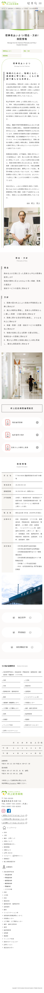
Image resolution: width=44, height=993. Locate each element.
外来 (5, 832)
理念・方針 (27, 51)
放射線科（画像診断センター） (11, 702)
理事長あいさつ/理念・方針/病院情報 (26, 8)
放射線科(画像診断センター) (13, 915)
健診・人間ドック (9, 838)
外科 (4, 686)
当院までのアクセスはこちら (14, 815)
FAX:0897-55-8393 (11, 806)
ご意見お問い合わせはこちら (14, 819)
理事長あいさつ (7, 51)
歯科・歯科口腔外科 (31, 708)
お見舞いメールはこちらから (14, 823)
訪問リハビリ (8, 944)
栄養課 (5, 719)
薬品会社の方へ (9, 947)
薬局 (4, 714)
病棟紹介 (7, 858)
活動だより (7, 850)
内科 (4, 680)
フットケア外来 (8, 725)
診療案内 (10, 8)
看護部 (27, 719)
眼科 (4, 697)
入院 (5, 835)
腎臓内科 (8, 886)
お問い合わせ (8, 853)
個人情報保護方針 (9, 861)
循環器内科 (8, 880)
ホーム (4, 8)
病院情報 (5, 55)
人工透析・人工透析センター (11, 708)
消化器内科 (8, 875)
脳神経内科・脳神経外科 (11, 691)
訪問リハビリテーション (10, 730)
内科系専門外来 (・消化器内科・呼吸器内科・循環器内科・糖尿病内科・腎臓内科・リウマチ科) (22, 673)
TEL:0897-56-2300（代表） (15, 804)
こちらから (12, 783)
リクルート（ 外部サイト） (13, 856)
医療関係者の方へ (9, 844)
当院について (8, 841)
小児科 (27, 680)
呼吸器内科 (8, 877)
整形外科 (28, 686)
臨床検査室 (28, 714)
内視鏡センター (30, 702)
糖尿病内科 (8, 883)
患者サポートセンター (32, 725)
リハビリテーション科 (32, 697)
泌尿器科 (28, 691)
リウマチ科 (8, 889)
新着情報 (7, 847)
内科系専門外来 (9, 872)
